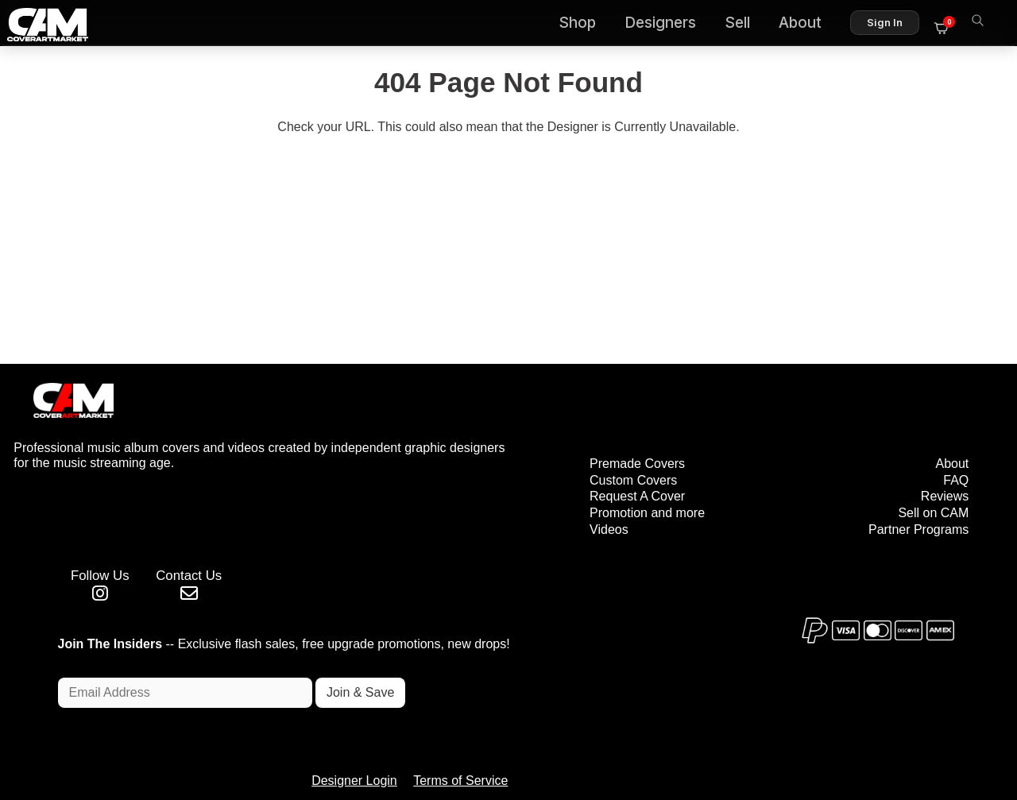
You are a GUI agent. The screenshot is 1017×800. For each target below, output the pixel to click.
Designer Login (453, 720)
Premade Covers (578, 408)
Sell (744, 24)
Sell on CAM (931, 458)
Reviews (943, 441)
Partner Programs (917, 474)
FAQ (954, 424)
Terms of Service (559, 720)
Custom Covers (574, 424)
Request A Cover (578, 441)
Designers (667, 24)
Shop (584, 24)
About (807, 24)
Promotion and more (588, 458)
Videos (550, 474)
